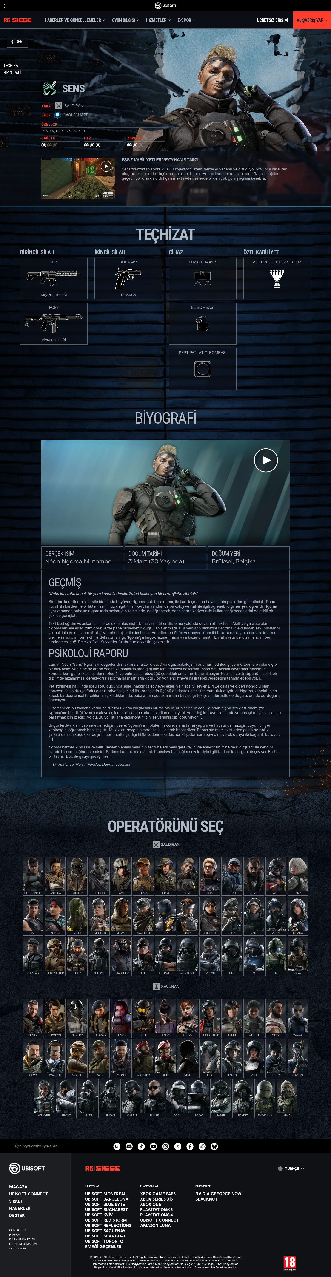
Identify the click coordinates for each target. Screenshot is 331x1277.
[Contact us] (38, 1230)
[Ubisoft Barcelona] (110, 1199)
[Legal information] (38, 1244)
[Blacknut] (220, 1199)
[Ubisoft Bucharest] (110, 1209)
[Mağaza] (38, 1186)
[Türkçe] (291, 1168)
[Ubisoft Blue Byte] (110, 1204)
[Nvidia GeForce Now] (220, 1193)
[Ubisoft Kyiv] (110, 1214)
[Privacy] (38, 1234)
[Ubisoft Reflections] (110, 1225)
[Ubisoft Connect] (38, 1194)
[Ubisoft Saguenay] (110, 1230)
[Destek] (38, 1215)
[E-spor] (186, 20)
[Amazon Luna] (165, 1225)
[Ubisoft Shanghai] (110, 1236)
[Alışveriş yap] (312, 20)
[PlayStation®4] (165, 1214)
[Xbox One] (165, 1204)
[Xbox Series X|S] (165, 1199)
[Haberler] (38, 1208)
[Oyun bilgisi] (125, 20)
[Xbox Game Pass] (165, 1193)
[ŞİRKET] (38, 1201)
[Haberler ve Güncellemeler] (75, 20)
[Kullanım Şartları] (38, 1239)
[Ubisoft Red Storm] (110, 1220)
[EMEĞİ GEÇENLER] (110, 1246)
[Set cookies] (17, 1248)
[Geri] (17, 42)
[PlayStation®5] (165, 1209)
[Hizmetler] (158, 20)
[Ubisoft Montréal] (110, 1193)
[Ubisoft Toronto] (110, 1241)
